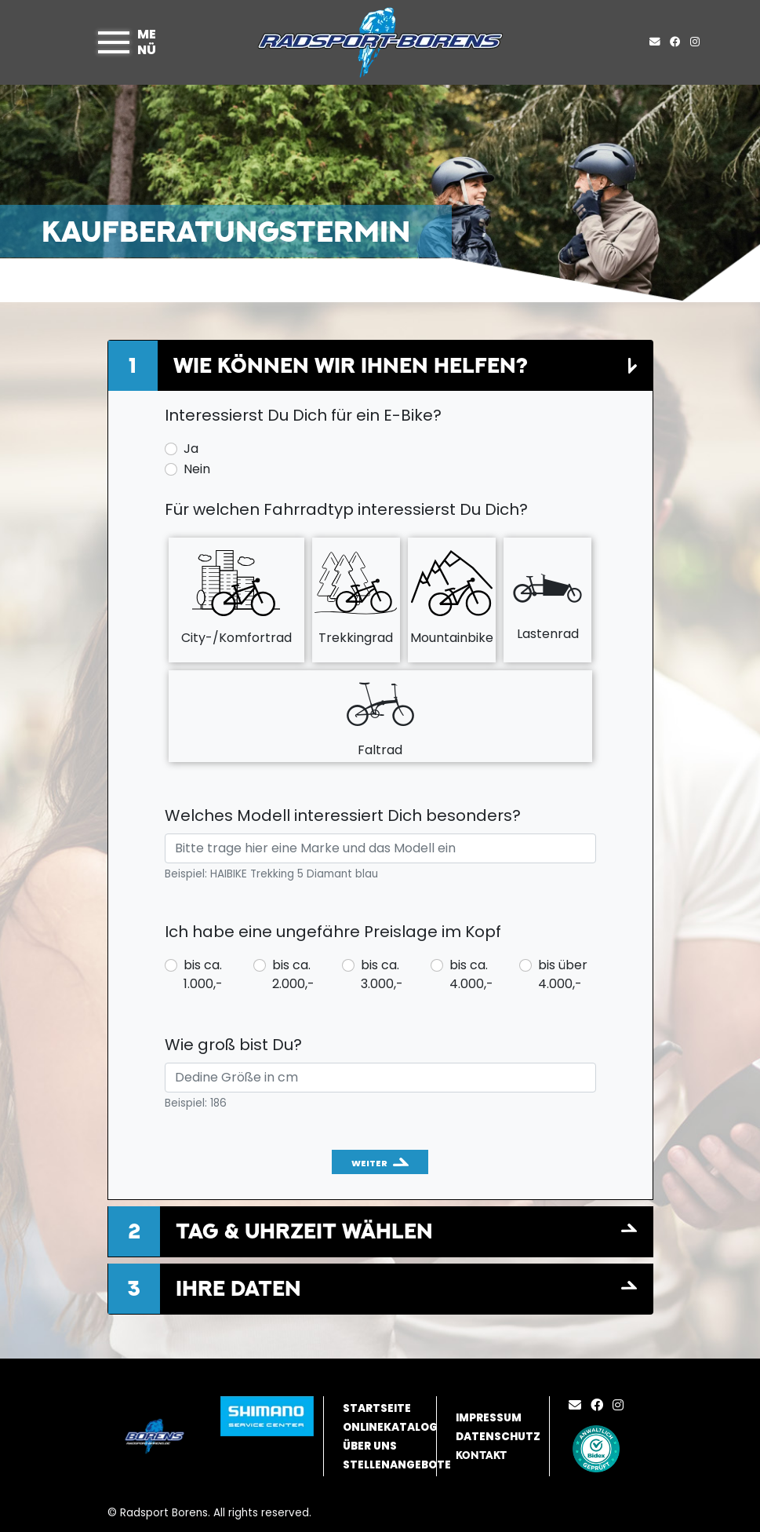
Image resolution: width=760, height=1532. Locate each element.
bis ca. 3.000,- (382, 974)
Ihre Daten (238, 1288)
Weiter (369, 1163)
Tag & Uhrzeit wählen (304, 1231)
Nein (197, 469)
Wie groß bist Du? (233, 1045)
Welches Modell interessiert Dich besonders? (343, 815)
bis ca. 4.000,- (471, 974)
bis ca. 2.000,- (293, 974)
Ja (191, 449)
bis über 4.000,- (562, 974)
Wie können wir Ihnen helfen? (350, 365)
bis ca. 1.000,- (203, 974)
